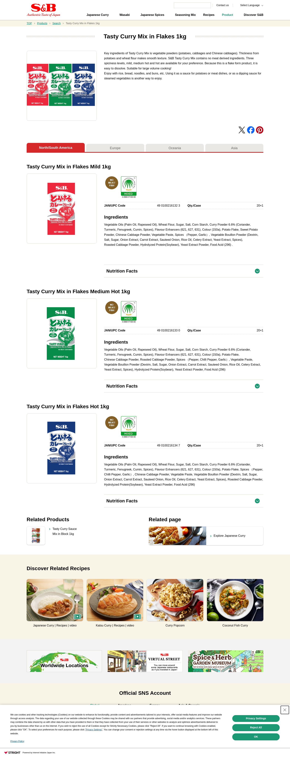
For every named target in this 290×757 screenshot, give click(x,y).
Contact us (222, 5)
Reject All (256, 742)
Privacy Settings (256, 733)
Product (227, 14)
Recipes (208, 14)
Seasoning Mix (185, 14)
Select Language (250, 5)
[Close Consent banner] (285, 725)
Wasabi (124, 14)
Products (42, 23)
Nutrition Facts (184, 269)
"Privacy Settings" (94, 744)
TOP (29, 23)
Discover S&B (253, 14)
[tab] (94, 706)
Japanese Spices (152, 14)
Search (57, 23)
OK (256, 751)
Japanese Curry (98, 14)
